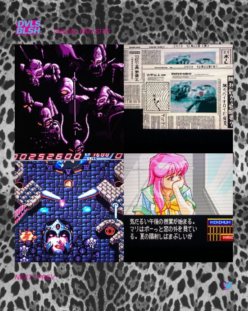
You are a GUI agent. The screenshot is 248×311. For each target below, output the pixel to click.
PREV (46, 277)
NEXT (23, 277)
